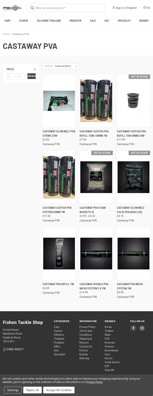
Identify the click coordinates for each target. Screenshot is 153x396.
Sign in (120, 7)
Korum (109, 358)
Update (31, 76)
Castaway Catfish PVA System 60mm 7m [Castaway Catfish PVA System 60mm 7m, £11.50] (57, 210)
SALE (93, 20)
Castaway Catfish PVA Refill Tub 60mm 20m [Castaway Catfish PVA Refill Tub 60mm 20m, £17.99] (131, 133)
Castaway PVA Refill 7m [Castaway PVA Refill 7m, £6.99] (58, 284)
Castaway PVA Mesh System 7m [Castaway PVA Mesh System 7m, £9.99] (130, 286)
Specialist (124, 20)
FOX (107, 338)
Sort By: (49, 66)
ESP (107, 366)
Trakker (109, 330)
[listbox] (67, 66)
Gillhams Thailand (49, 20)
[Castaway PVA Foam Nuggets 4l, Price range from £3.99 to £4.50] (96, 177)
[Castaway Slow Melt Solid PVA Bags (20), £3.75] (133, 177)
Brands (144, 20)
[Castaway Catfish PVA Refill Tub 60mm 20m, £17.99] (133, 101)
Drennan (110, 342)
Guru (107, 354)
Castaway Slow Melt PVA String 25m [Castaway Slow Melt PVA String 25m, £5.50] (58, 133)
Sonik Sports (112, 362)
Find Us (83, 350)
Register (132, 7)
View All (109, 370)
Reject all (32, 390)
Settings (13, 390)
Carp (7, 20)
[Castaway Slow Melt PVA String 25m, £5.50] (59, 101)
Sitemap (84, 358)
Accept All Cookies (59, 390)
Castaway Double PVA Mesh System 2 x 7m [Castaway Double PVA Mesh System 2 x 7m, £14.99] (94, 286)
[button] (21, 69)
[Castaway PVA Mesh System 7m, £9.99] (133, 253)
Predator (75, 20)
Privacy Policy (87, 326)
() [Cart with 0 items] (146, 7)
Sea (106, 20)
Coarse (23, 20)
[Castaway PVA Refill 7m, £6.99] (59, 253)
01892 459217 (14, 349)
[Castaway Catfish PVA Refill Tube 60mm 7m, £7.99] (96, 101)
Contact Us (85, 346)
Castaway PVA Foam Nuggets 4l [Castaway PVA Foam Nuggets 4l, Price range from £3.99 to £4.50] (93, 210)
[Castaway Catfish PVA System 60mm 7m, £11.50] (59, 177)
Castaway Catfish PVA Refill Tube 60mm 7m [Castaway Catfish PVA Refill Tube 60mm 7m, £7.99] (94, 133)
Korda (108, 326)
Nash (108, 334)
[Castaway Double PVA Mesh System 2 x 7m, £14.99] (96, 253)
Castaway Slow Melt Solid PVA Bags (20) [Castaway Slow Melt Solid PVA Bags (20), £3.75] (130, 210)
